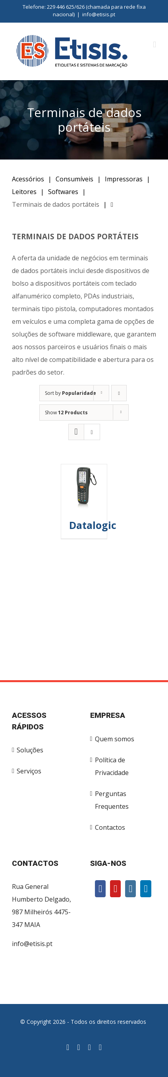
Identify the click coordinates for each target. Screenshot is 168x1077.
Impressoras (124, 179)
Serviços (29, 771)
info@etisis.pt (98, 14)
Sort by (70, 393)
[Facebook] (100, 888)
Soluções (30, 750)
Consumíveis (74, 179)
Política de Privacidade (112, 766)
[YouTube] (115, 888)
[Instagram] (130, 888)
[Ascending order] (119, 393)
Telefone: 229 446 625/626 (54, 6)
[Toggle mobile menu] (154, 44)
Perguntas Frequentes (112, 800)
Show (66, 412)
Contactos (110, 827)
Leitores (24, 191)
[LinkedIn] (145, 888)
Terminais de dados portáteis (55, 204)
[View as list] (92, 432)
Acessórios (28, 179)
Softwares (63, 191)
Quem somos (114, 739)
